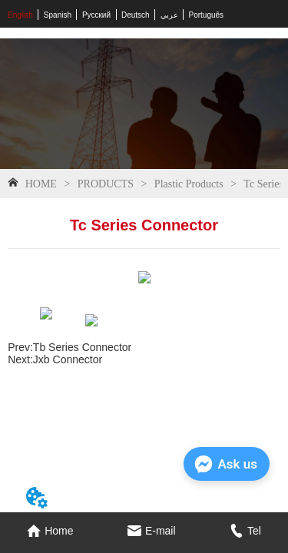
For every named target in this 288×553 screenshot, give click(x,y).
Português (206, 15)
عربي (169, 15)
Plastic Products (188, 184)
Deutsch (135, 15)
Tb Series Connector (82, 347)
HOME (40, 184)
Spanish (57, 15)
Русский (96, 15)
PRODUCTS (105, 184)
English (20, 15)
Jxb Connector (67, 359)
